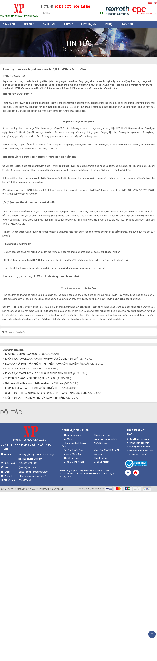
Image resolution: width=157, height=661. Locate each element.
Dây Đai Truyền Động (73, 620)
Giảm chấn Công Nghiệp (104, 609)
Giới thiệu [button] (29, 24)
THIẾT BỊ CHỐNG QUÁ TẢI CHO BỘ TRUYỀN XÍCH (30, 548)
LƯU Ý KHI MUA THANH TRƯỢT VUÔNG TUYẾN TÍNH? (33, 557)
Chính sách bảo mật (138, 612)
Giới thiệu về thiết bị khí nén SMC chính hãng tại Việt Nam (34, 553)
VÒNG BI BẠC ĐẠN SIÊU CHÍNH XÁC (24, 538)
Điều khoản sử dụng (138, 608)
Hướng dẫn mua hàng (138, 616)
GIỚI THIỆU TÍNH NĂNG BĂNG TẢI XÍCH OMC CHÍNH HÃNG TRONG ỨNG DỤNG (46, 562)
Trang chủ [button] (9, 24)
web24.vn (59, 659)
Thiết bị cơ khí (99, 627)
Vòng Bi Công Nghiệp (73, 631)
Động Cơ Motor (100, 631)
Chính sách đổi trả (137, 624)
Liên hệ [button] (108, 24)
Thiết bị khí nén (70, 627)
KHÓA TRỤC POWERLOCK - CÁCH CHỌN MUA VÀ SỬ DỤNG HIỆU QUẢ (41, 528)
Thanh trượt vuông (72, 605)
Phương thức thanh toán (140, 620)
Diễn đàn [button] (127, 24)
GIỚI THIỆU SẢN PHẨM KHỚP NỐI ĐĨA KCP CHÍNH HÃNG (35, 567)
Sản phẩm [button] (49, 24)
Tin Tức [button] (68, 24)
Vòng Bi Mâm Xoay (72, 624)
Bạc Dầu (97, 624)
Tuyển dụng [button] (88, 24)
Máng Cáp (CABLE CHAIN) (105, 620)
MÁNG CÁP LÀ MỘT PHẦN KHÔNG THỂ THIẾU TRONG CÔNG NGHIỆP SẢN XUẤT (47, 533)
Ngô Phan (30, 659)
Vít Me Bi (67, 609)
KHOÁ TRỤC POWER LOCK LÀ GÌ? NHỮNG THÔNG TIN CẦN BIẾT (38, 543)
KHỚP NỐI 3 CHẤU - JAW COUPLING (24, 523)
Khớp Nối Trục (100, 612)
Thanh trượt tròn (101, 605)
